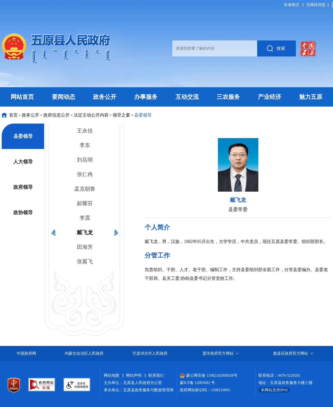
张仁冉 (85, 174)
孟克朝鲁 (84, 189)
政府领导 (23, 187)
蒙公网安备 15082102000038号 (209, 375)
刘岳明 (85, 160)
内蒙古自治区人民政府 (84, 353)
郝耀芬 (85, 203)
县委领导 (143, 115)
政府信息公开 (56, 115)
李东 (84, 145)
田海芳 (85, 247)
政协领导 (23, 212)
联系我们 (156, 375)
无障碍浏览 (315, 5)
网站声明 (134, 375)
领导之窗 (121, 115)
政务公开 (30, 115)
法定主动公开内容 (91, 115)
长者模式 (291, 5)
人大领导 (23, 161)
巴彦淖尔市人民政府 (150, 353)
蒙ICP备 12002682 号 (197, 383)
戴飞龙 (85, 232)
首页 (13, 115)
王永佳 (85, 131)
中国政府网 (26, 353)
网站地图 (111, 375)
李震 (84, 218)
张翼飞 (85, 261)
